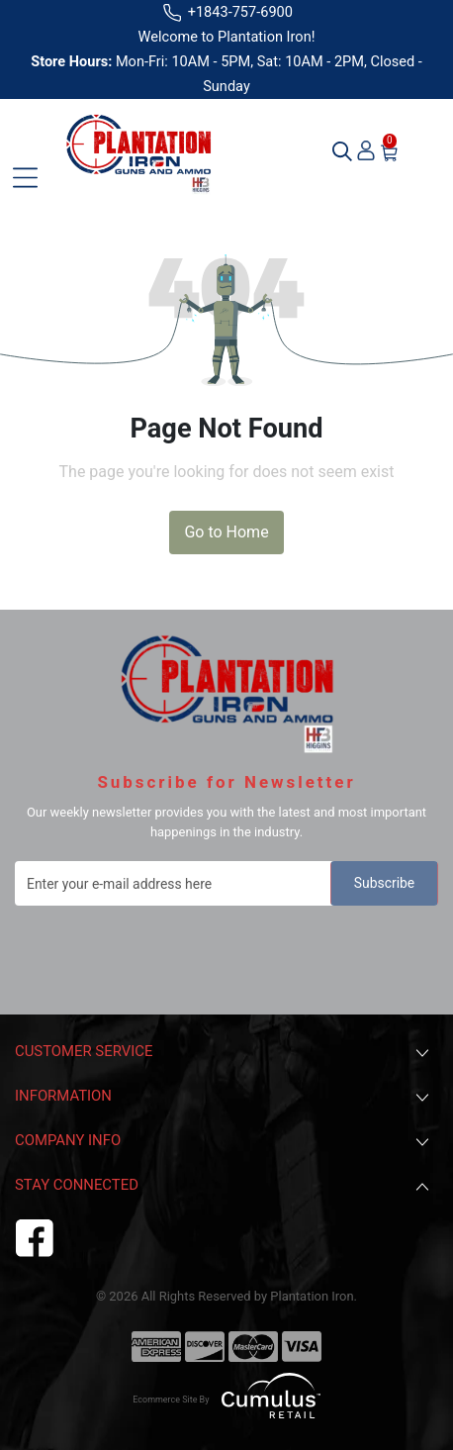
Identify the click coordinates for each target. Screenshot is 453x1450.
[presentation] (165, 954)
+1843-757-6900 (226, 12)
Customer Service (223, 1052)
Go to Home (226, 532)
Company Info (223, 1141)
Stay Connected (223, 1186)
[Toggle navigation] (25, 177)
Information (223, 1097)
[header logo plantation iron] (138, 151)
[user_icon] (366, 151)
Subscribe (384, 883)
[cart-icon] (389, 151)
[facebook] (34, 1235)
